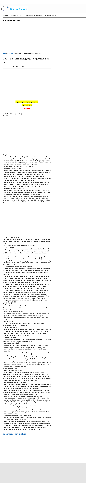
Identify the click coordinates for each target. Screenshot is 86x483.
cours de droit (30, 15)
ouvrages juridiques (43, 15)
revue (54, 15)
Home (5, 15)
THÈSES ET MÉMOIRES (16, 15)
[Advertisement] (26, 36)
